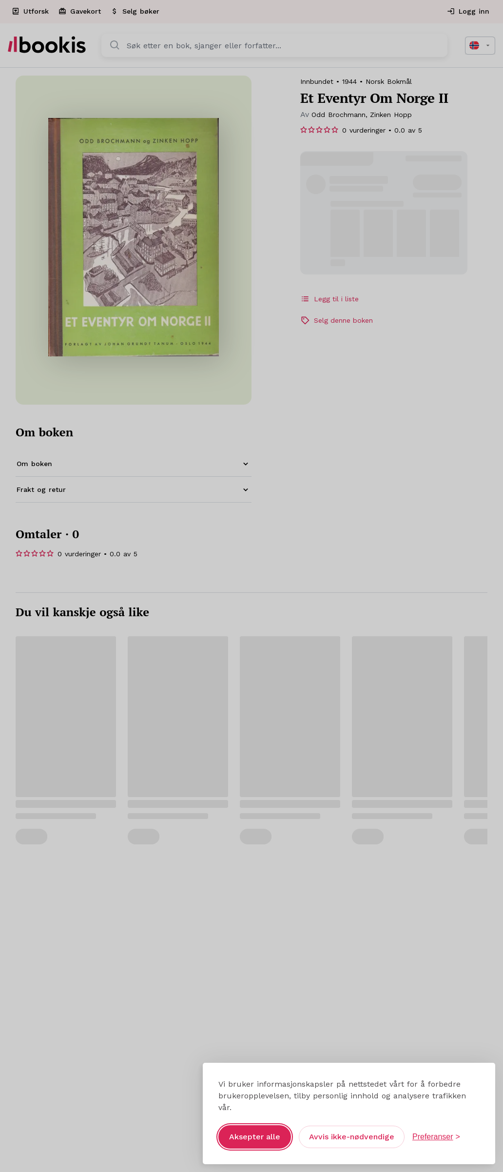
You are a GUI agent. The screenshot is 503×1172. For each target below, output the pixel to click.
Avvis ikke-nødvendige (351, 1128)
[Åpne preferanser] (436, 1128)
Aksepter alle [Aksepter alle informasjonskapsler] (254, 1128)
